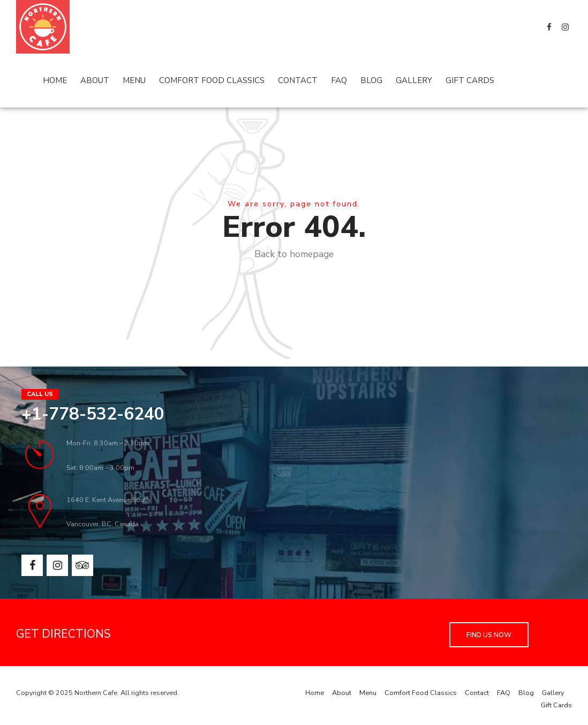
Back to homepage (294, 254)
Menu (134, 80)
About (94, 80)
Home (55, 80)
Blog (371, 80)
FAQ (339, 80)
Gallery (414, 80)
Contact (298, 80)
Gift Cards (470, 80)
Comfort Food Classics (212, 80)
